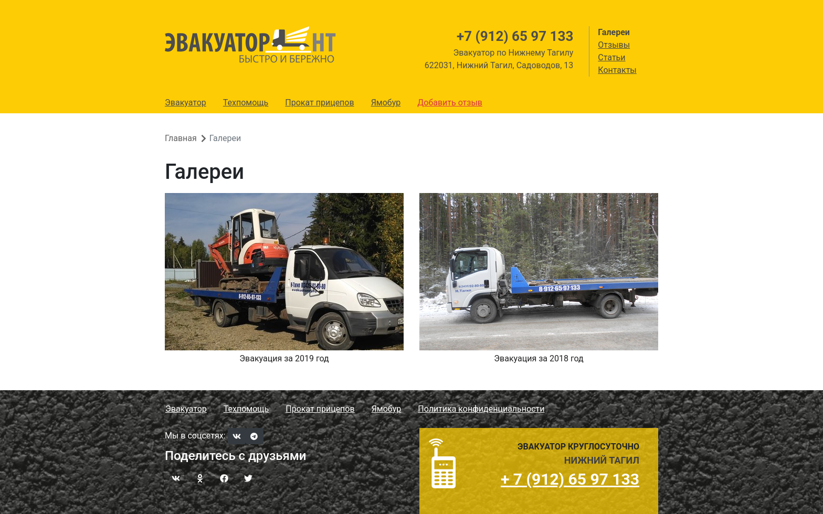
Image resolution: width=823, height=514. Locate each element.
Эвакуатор (185, 103)
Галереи (614, 32)
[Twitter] (248, 478)
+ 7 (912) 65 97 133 (570, 479)
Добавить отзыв (449, 103)
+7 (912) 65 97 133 (515, 36)
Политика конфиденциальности (481, 409)
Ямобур (386, 103)
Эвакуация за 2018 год (538, 358)
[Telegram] (254, 436)
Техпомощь (245, 103)
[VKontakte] (237, 436)
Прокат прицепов (319, 103)
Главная (181, 138)
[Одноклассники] (200, 478)
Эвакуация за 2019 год (284, 358)
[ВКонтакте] (176, 478)
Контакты (617, 70)
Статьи (611, 57)
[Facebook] (224, 478)
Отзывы (614, 45)
